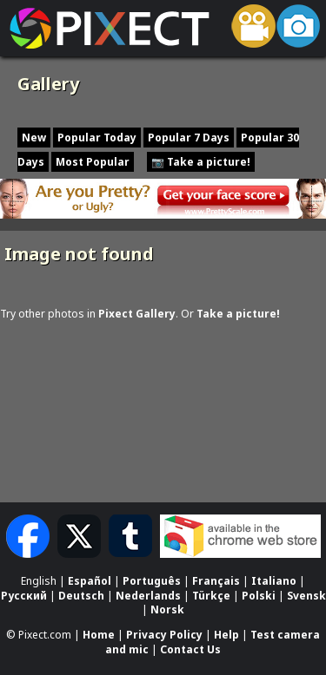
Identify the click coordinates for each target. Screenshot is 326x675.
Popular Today (96, 137)
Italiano (273, 580)
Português (152, 580)
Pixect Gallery (137, 313)
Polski (259, 595)
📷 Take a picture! (200, 161)
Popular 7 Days (189, 137)
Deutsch (81, 595)
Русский (24, 595)
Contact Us (190, 649)
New (34, 137)
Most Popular (93, 161)
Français (216, 580)
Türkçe (211, 595)
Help (226, 634)
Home (99, 634)
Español (89, 580)
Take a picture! (238, 313)
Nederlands (148, 595)
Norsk (167, 610)
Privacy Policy (164, 634)
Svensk (306, 595)
